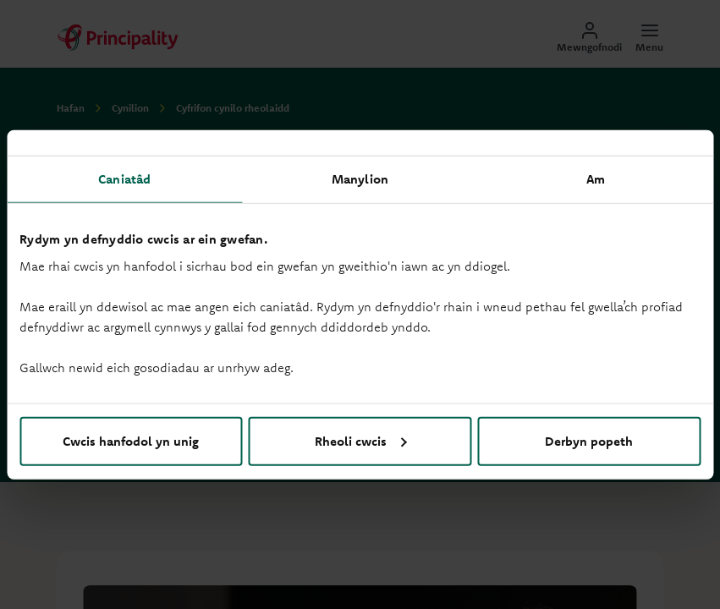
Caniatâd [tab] (124, 179)
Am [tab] (595, 179)
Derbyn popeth (589, 440)
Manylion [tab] (360, 179)
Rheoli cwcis (361, 440)
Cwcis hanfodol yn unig (131, 440)
